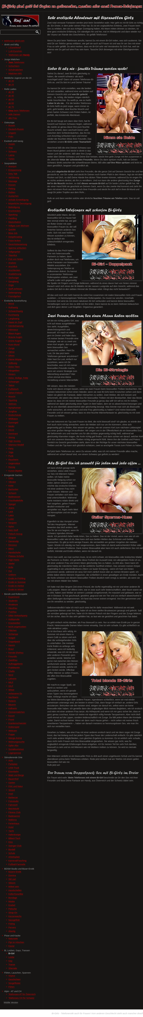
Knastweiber (14, 623)
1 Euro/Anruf (14, 47)
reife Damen (14, 114)
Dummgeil (13, 422)
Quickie (12, 229)
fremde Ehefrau (16, 653)
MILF (10, 682)
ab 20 (11, 81)
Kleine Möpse (15, 359)
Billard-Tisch (14, 838)
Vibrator (12, 482)
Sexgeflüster (14, 983)
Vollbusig (12, 363)
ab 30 (11, 92)
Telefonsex (16, 62)
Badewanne (14, 816)
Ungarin (12, 133)
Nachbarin (13, 697)
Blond (11, 304)
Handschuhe (14, 552)
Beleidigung (14, 207)
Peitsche (12, 909)
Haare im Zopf (15, 322)
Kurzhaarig (13, 315)
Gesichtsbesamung (17, 244)
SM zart (12, 879)
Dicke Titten (14, 367)
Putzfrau (12, 612)
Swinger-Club (15, 846)
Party (11, 448)
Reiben (11, 192)
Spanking (13, 214)
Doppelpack (14, 641)
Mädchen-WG (15, 73)
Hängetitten (14, 370)
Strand (11, 790)
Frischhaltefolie (15, 500)
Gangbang (13, 281)
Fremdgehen (14, 296)
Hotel (11, 827)
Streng (11, 437)
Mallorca (12, 820)
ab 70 (11, 107)
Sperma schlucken (17, 248)
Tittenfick (12, 255)
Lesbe (11, 957)
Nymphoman (14, 407)
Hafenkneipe (14, 834)
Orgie (11, 285)
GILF (10, 686)
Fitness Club (14, 812)
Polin (10, 136)
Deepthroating (15, 237)
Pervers (12, 927)
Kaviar (11, 946)
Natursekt (13, 938)
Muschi (11, 396)
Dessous (12, 545)
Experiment (13, 597)
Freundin (12, 656)
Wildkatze (13, 419)
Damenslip (13, 541)
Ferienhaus (13, 823)
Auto (10, 760)
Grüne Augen (14, 341)
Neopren (12, 523)
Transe (11, 964)
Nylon (11, 526)
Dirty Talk (12, 174)
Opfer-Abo (13, 745)
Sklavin (11, 883)
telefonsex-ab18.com (14, 41)
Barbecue (13, 797)
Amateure (13, 604)
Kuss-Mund (13, 344)
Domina (12, 875)
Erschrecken (14, 211)
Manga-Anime (15, 738)
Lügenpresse (14, 753)
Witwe (11, 690)
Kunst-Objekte (15, 471)
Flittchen (12, 630)
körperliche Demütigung (19, 203)
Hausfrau (12, 608)
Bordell (11, 849)
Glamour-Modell (16, 445)
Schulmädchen (15, 70)
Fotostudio (13, 801)
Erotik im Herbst (16, 586)
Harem (11, 645)
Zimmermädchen (16, 712)
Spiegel (12, 504)
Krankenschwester (17, 723)
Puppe (11, 734)
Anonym (12, 166)
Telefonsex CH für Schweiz (21, 998)
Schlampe (13, 634)
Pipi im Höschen (16, 942)
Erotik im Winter (16, 589)
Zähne (11, 352)
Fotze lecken (14, 240)
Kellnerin (12, 708)
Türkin (11, 159)
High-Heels (13, 560)
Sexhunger (13, 278)
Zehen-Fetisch (15, 393)
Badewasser (14, 497)
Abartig (11, 931)
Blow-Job (12, 233)
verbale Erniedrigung (18, 200)
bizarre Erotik (14, 872)
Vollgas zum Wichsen (18, 226)
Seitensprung (14, 292)
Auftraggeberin (15, 664)
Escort (11, 716)
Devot (11, 430)
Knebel (11, 905)
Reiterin (12, 701)
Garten (11, 782)
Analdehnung (14, 274)
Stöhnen (12, 404)
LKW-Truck (13, 768)
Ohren (11, 355)
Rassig (11, 467)
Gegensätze (14, 463)
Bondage (12, 898)
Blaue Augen (14, 333)
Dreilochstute (14, 415)
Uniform (12, 575)
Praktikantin (14, 667)
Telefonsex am (19, 55)
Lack (10, 511)
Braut (11, 649)
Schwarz (12, 151)
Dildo (10, 478)
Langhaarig (13, 318)
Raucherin (13, 459)
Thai (10, 148)
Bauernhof (13, 779)
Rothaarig (13, 307)
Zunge (11, 348)
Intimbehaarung (16, 326)
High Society (14, 441)
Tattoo (11, 385)
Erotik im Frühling (16, 578)
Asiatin (11, 144)
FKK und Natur (15, 786)
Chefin (11, 671)
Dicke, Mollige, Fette (18, 378)
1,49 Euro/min (15, 51)
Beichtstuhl (13, 808)
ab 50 (11, 99)
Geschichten (14, 979)
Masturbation (14, 222)
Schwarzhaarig (15, 311)
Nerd (10, 675)
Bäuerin (12, 704)
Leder (11, 519)
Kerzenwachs (15, 916)
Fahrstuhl (13, 805)
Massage (12, 181)
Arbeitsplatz (14, 857)
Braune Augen (15, 337)
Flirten (11, 987)
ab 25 (11, 84)
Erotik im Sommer (17, 582)
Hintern (11, 374)
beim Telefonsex (19, 110)
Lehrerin (12, 679)
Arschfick (12, 266)
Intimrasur (13, 330)
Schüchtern (13, 66)
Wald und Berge (16, 775)
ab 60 (11, 103)
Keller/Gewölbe (15, 894)
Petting (11, 188)
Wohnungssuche (16, 742)
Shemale (12, 968)
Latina (11, 155)
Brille (10, 567)
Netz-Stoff (13, 530)
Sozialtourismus (16, 749)
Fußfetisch (13, 389)
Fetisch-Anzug (15, 534)
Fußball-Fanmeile (16, 864)
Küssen (12, 185)
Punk (10, 456)
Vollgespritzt (14, 252)
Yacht (11, 831)
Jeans (11, 508)
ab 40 (11, 96)
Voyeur (11, 976)
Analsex (12, 263)
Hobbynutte (14, 619)
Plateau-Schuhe (16, 556)
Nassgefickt (14, 920)
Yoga (10, 452)
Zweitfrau (12, 660)
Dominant (13, 433)
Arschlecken (14, 270)
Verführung (13, 177)
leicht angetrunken (17, 627)
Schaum (12, 493)
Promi (11, 719)
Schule (11, 853)
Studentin (13, 601)
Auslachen (13, 196)
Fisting (11, 924)
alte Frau (12, 118)
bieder (11, 426)
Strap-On (12, 912)
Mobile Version (11, 1002)
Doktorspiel (13, 727)
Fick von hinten (15, 259)
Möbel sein (13, 886)
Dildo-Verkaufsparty (17, 615)
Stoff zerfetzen (15, 289)
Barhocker (13, 489)
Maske (11, 901)
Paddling (12, 218)
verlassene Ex (15, 693)
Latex (11, 515)
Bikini (11, 549)
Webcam (12, 730)
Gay (10, 961)
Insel (10, 794)
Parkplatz (13, 764)
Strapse (12, 537)
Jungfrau (12, 411)
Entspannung (14, 170)
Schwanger (13, 381)
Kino (10, 842)
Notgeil (11, 638)
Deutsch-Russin (16, 129)
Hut (10, 571)
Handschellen (15, 890)
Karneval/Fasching (17, 860)
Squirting (12, 400)
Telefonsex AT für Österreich (22, 994)
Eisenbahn (13, 771)
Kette (11, 485)
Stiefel (11, 563)
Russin (11, 125)
